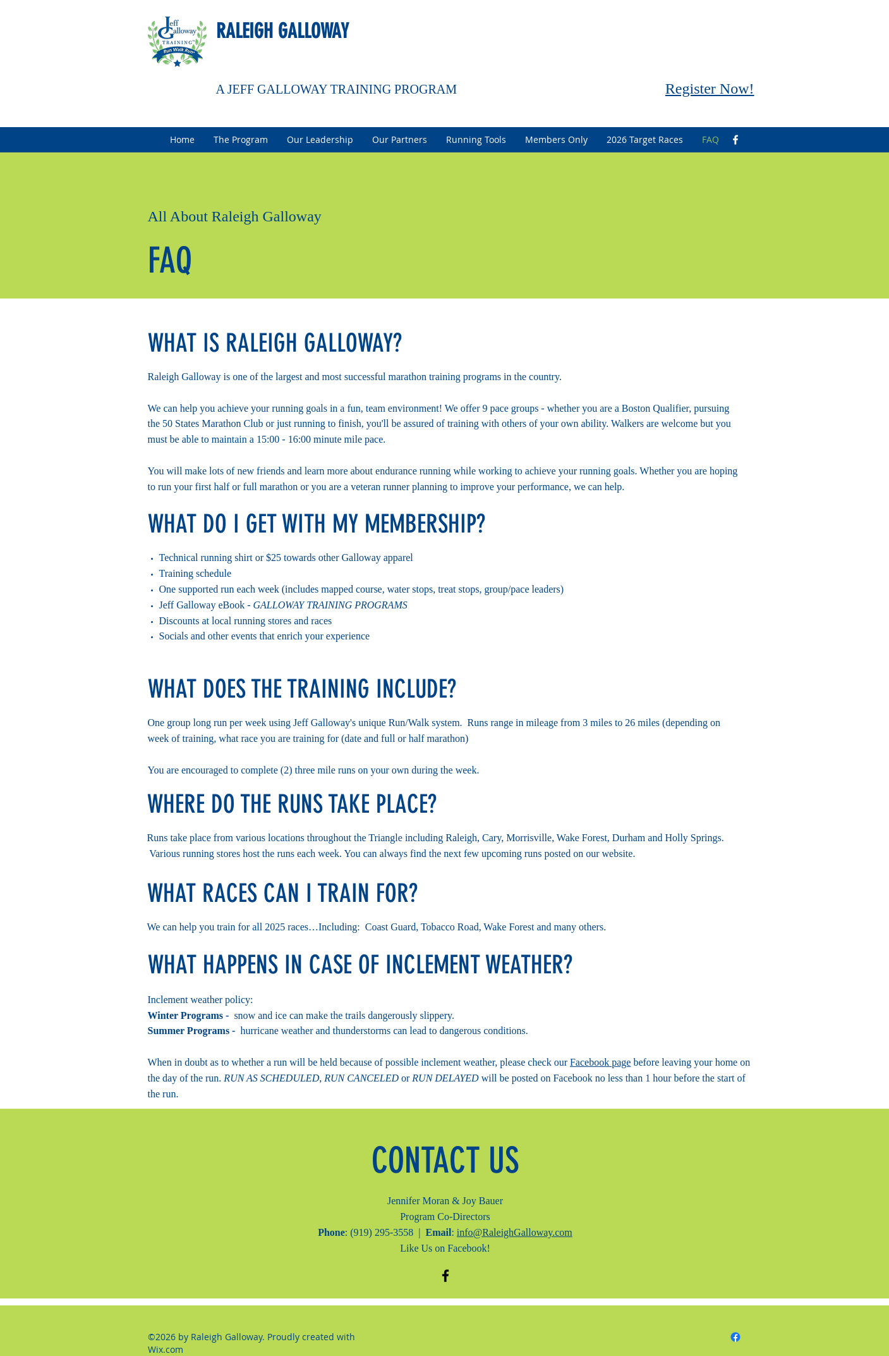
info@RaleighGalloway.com (514, 1232)
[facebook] (735, 139)
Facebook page (600, 1062)
